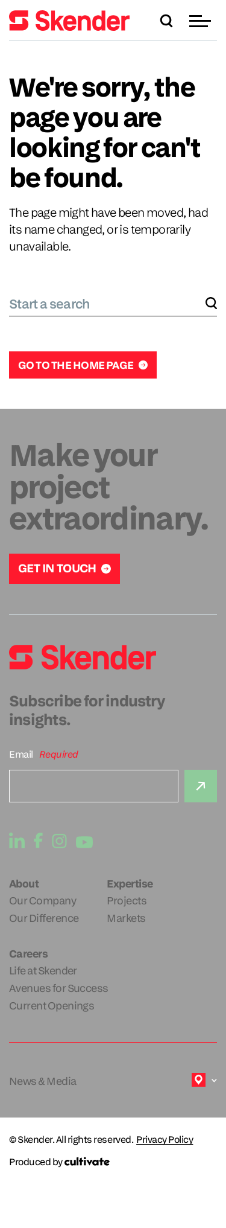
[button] (201, 21)
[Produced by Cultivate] (113, 1162)
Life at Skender (43, 970)
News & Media (43, 1081)
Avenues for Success (58, 988)
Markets (126, 918)
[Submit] (200, 786)
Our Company (42, 900)
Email (21, 754)
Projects (126, 900)
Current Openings (51, 1005)
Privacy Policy (164, 1139)
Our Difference (43, 918)
